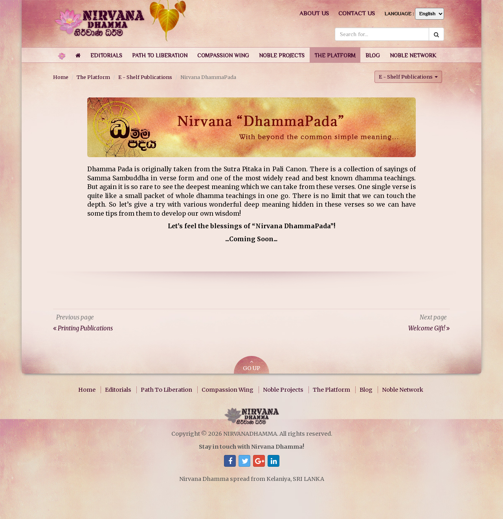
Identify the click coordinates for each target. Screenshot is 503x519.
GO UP (251, 365)
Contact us (356, 13)
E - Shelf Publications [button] (408, 76)
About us (314, 13)
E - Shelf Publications (145, 77)
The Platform (93, 77)
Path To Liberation (166, 389)
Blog (366, 389)
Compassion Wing (227, 389)
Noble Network (402, 389)
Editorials (118, 389)
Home (60, 77)
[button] (106, 55)
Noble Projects (283, 389)
